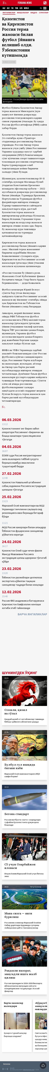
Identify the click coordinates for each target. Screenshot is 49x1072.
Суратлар (43, 13)
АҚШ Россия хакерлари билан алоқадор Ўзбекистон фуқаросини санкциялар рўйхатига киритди (24, 531)
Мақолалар (23, 13)
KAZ (4, 8)
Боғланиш (6, 1064)
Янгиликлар (9, 13)
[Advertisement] (24, 644)
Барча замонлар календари (13, 1005)
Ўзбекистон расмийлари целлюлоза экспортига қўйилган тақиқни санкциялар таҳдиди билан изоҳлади (22, 581)
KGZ (8, 8)
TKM (16, 8)
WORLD (26, 8)
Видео (34, 13)
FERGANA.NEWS (25, 2)
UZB (21, 8)
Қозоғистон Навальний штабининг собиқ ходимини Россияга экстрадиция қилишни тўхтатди (24, 486)
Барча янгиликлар (32, 614)
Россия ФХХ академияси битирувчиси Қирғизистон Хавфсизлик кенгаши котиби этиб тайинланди (23, 604)
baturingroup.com (28, 1069)
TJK (12, 8)
